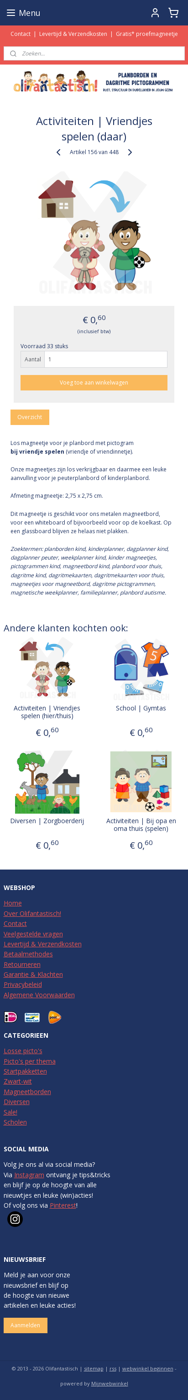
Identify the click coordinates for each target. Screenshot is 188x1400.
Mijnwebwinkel (109, 1383)
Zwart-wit (18, 1081)
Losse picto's (23, 1050)
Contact (20, 34)
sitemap (94, 1368)
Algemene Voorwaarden (39, 994)
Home (13, 903)
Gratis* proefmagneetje (147, 34)
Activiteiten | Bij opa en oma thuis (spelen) (141, 824)
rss (113, 1368)
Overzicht (29, 416)
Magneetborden (27, 1091)
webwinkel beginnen (147, 1368)
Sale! (10, 1112)
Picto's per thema (30, 1061)
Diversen (17, 1101)
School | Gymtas (141, 708)
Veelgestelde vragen (33, 934)
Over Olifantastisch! (32, 913)
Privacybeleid (23, 984)
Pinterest (63, 1205)
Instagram (29, 1174)
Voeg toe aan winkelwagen (94, 382)
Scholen (15, 1122)
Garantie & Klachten (33, 974)
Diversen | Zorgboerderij (47, 821)
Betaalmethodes (28, 954)
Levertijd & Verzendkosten (73, 34)
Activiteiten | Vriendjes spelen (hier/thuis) (47, 712)
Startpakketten (25, 1071)
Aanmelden (25, 1325)
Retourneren (22, 964)
